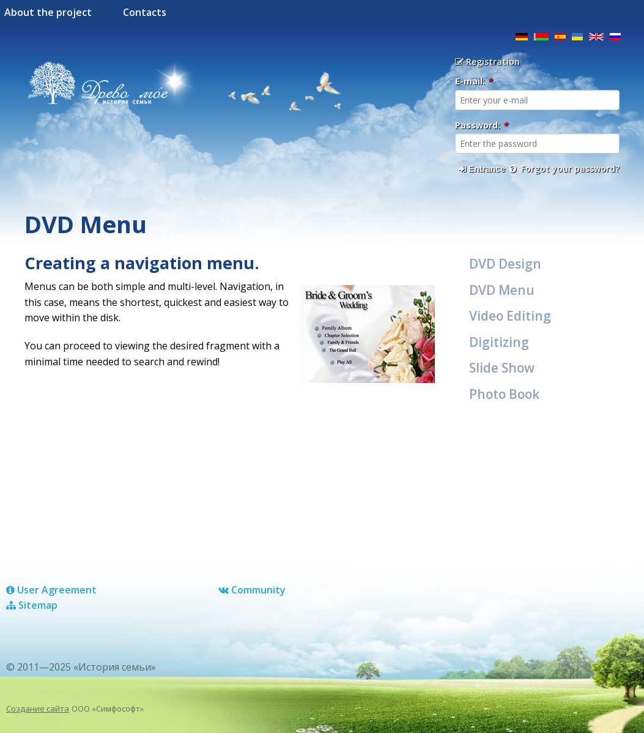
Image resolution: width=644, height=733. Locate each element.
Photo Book (504, 394)
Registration (487, 61)
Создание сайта (37, 708)
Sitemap (31, 605)
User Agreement (51, 590)
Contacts (144, 12)
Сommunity (252, 590)
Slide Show (502, 367)
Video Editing (510, 315)
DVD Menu (502, 290)
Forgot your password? (564, 168)
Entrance (482, 169)
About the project (48, 12)
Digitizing (499, 342)
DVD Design (505, 263)
